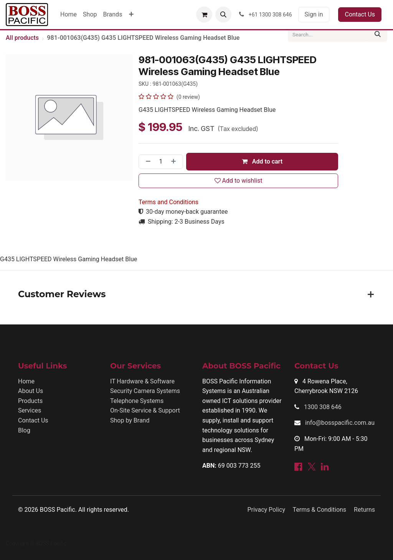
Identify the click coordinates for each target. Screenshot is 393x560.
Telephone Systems (136, 400)
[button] (223, 15)
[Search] (377, 34)
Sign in (314, 14)
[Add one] (175, 162)
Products (30, 400)
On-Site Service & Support (145, 410)
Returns (364, 509)
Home (26, 381)
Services (29, 410)
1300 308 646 (323, 407)
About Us (30, 391)
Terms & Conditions (320, 509)
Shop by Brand (129, 420)
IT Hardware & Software (142, 381)
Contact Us (360, 14)
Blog (24, 430)
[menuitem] (68, 15)
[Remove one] (146, 162)
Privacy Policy (266, 509)
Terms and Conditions (168, 202)
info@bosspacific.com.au (340, 422)
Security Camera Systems (145, 391)
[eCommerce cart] (204, 15)
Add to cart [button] (262, 161)
